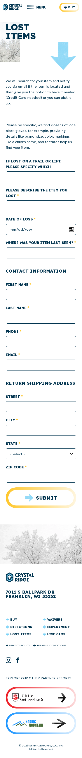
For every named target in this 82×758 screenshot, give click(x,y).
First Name (17, 284)
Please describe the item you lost (36, 193)
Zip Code (15, 467)
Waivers (55, 619)
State (11, 443)
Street (13, 396)
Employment (58, 627)
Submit (46, 498)
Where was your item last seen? (39, 243)
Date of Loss (19, 219)
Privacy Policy (19, 645)
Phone (12, 331)
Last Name (16, 308)
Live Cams (56, 634)
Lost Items (20, 634)
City (10, 420)
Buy (71, 7)
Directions (21, 627)
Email (11, 355)
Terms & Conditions (51, 645)
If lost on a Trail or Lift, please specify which (33, 164)
